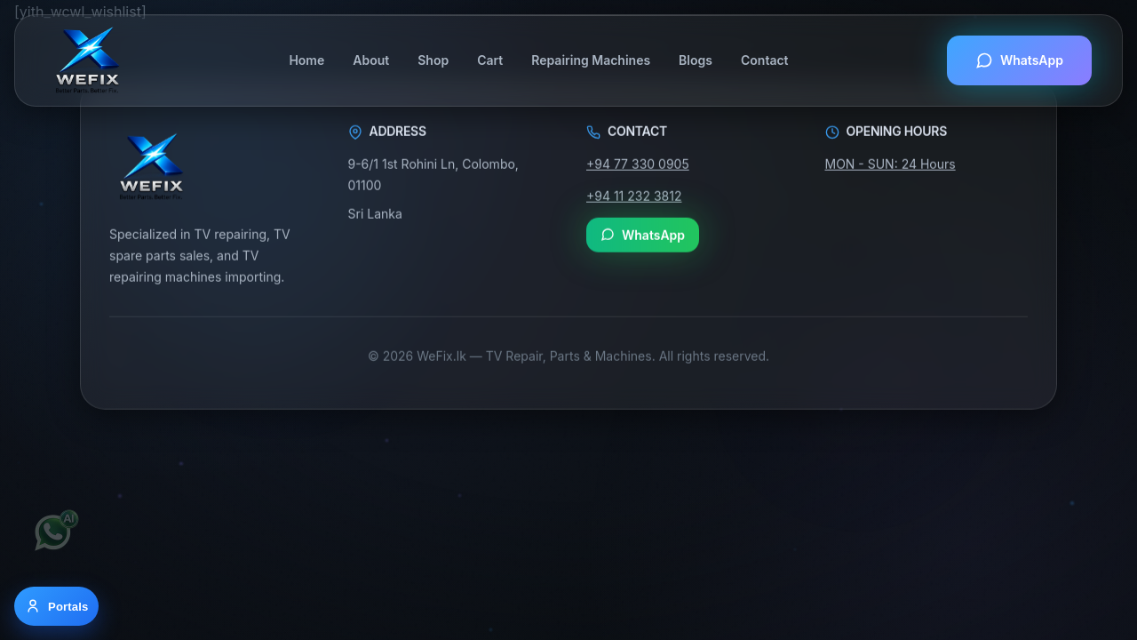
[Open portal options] (56, 606)
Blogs (695, 60)
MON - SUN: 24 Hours (890, 164)
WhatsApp (1019, 60)
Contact (765, 60)
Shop (433, 60)
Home (306, 60)
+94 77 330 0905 (637, 164)
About (371, 60)
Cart (490, 60)
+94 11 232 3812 (633, 196)
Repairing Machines (590, 60)
